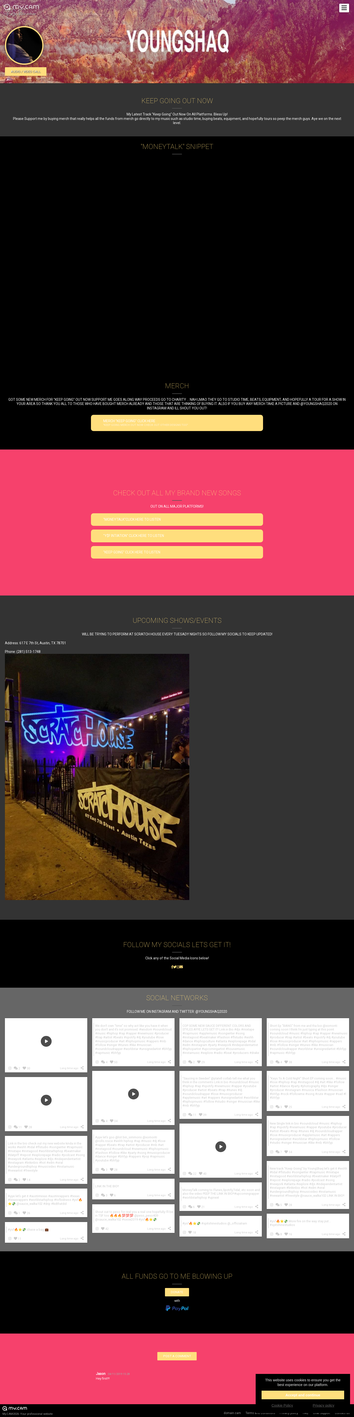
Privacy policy (289, 1413)
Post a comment (177, 1356)
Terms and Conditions (260, 1413)
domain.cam (232, 1413)
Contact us (342, 1413)
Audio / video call (26, 71)
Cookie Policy (282, 1405)
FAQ (305, 1413)
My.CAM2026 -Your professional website (27, 1410)
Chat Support (321, 1413)
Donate (177, 1292)
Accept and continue (302, 1395)
